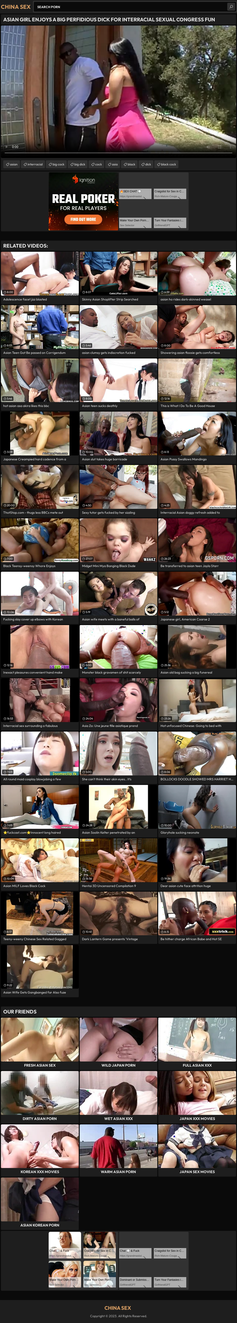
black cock (168, 164)
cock (98, 164)
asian (14, 164)
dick (148, 164)
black (131, 164)
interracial (35, 164)
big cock (58, 164)
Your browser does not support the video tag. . (118, 92)
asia (115, 164)
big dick (79, 164)
